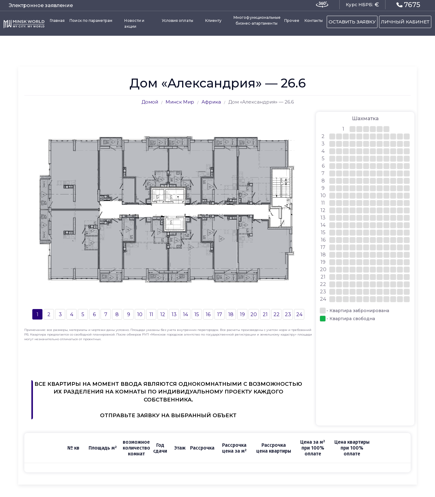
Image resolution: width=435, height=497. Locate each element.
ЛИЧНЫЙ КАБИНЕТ (405, 22)
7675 (408, 4)
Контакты (314, 20)
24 (299, 314)
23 (288, 314)
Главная (57, 20)
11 (151, 314)
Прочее (291, 20)
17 (219, 314)
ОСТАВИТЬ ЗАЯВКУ (352, 22)
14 (185, 314)
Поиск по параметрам (91, 20)
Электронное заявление (41, 5)
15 (196, 314)
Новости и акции (134, 23)
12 (162, 314)
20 (253, 314)
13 (174, 314)
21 (265, 314)
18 (230, 314)
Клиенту (213, 20)
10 (139, 314)
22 (276, 314)
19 (242, 314)
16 (208, 314)
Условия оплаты (177, 20)
